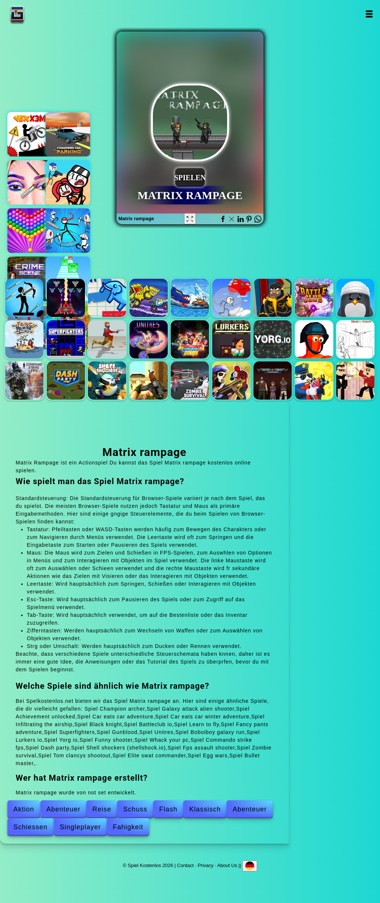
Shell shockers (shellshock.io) (107, 380)
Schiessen (30, 827)
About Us (227, 865)
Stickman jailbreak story (68, 182)
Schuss (135, 809)
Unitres (149, 339)
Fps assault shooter (149, 380)
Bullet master (355, 380)
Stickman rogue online (68, 230)
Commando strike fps (24, 380)
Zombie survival (190, 380)
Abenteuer (63, 809)
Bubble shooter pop (29, 230)
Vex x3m (29, 134)
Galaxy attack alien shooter (66, 298)
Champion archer (24, 298)
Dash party (66, 380)
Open (369, 14)
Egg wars (314, 380)
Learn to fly (355, 298)
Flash (168, 809)
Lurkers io (231, 339)
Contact (185, 865)
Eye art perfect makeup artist (29, 182)
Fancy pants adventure (24, 339)
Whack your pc (355, 339)
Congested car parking (68, 134)
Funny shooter (314, 339)
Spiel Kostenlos (40, 14)
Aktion (23, 809)
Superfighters (66, 339)
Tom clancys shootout (231, 380)
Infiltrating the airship (231, 298)
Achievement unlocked (107, 298)
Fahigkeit (128, 827)
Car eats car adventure (149, 298)
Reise (101, 809)
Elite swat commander (272, 380)
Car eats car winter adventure (190, 298)
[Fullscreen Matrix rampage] (190, 218)
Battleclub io (314, 298)
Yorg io (272, 339)
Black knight (272, 298)
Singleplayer (80, 827)
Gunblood (107, 339)
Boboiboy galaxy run (190, 339)
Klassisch (205, 809)
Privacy (206, 865)
